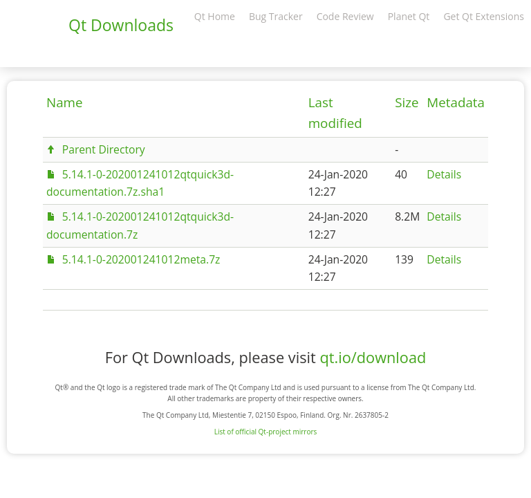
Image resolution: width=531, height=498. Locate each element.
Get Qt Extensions (483, 16)
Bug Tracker (276, 16)
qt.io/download (372, 357)
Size (406, 102)
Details (444, 174)
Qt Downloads (121, 25)
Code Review (345, 16)
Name (64, 102)
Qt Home (214, 16)
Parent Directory (103, 149)
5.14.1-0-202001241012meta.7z (141, 259)
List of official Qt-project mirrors (265, 431)
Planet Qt (409, 16)
